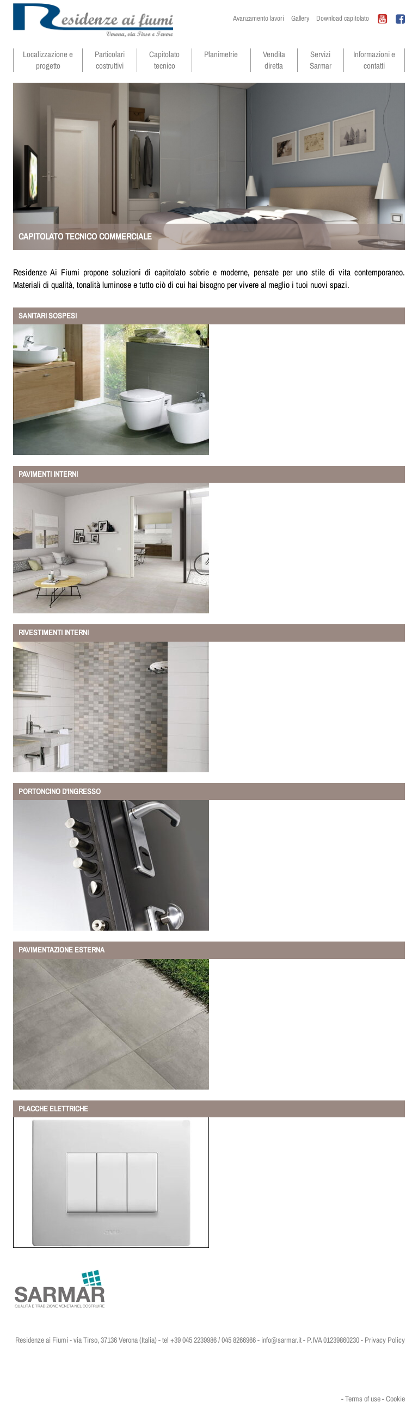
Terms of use (362, 1399)
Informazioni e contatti (374, 59)
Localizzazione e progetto (48, 59)
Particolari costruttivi (110, 59)
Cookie (395, 1399)
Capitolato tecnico (164, 59)
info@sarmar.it (281, 1340)
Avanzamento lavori (258, 18)
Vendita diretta (274, 59)
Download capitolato (342, 18)
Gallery (300, 18)
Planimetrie (221, 54)
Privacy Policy (385, 1340)
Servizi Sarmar (320, 59)
